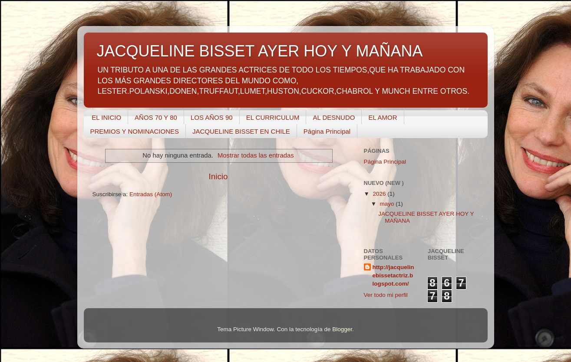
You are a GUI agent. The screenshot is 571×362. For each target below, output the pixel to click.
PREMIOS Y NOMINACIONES (134, 131)
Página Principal (327, 131)
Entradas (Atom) (150, 194)
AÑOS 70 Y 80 (156, 117)
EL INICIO (106, 117)
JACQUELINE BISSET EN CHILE (241, 131)
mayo (388, 204)
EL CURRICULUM (273, 117)
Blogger (342, 329)
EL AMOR (382, 117)
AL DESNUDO (334, 117)
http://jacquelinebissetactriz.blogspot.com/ (393, 275)
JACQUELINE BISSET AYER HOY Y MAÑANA (260, 51)
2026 (380, 194)
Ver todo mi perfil (386, 295)
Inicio (218, 176)
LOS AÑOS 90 (212, 117)
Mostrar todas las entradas (256, 155)
